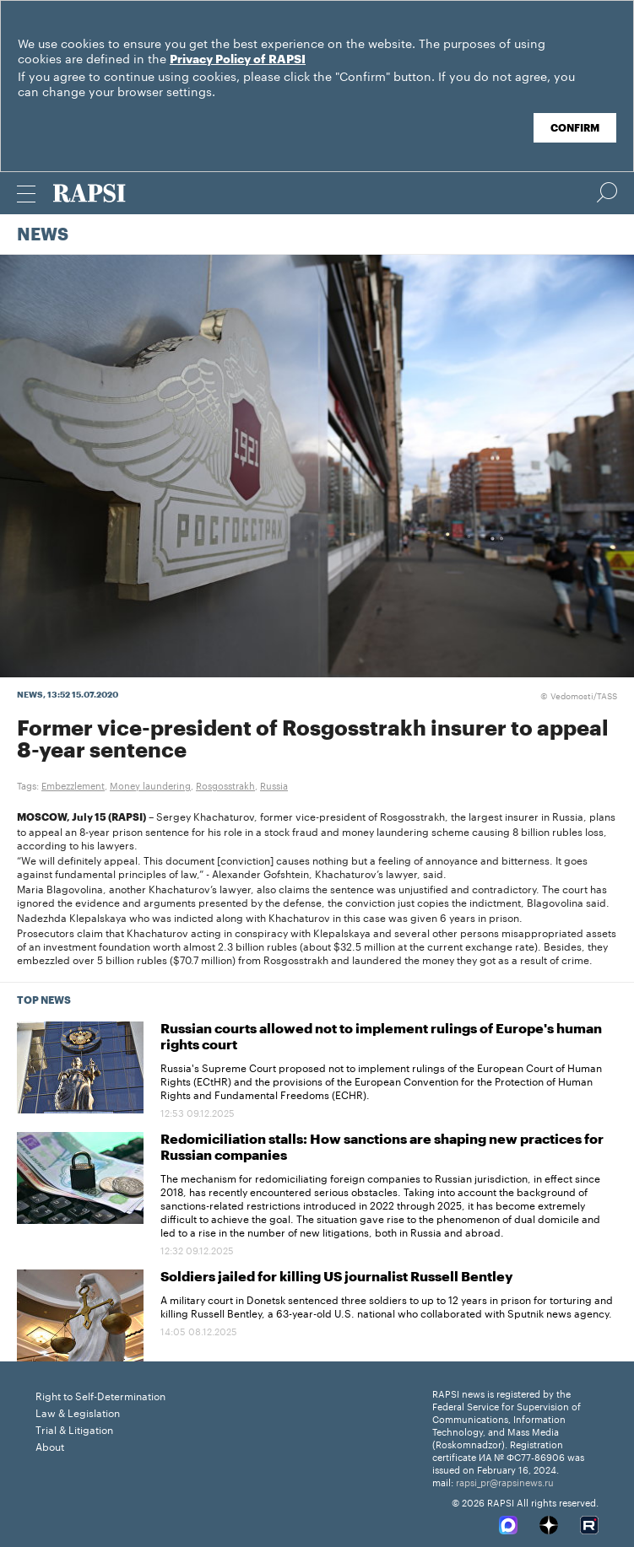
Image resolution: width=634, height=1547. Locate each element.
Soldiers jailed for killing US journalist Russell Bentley (336, 1277)
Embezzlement (73, 784)
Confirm (574, 128)
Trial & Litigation (74, 1428)
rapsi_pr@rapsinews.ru (505, 1481)
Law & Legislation (77, 1412)
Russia (274, 784)
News (42, 235)
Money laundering (150, 784)
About (49, 1445)
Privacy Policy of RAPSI (238, 60)
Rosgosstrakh (225, 784)
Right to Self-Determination (100, 1395)
